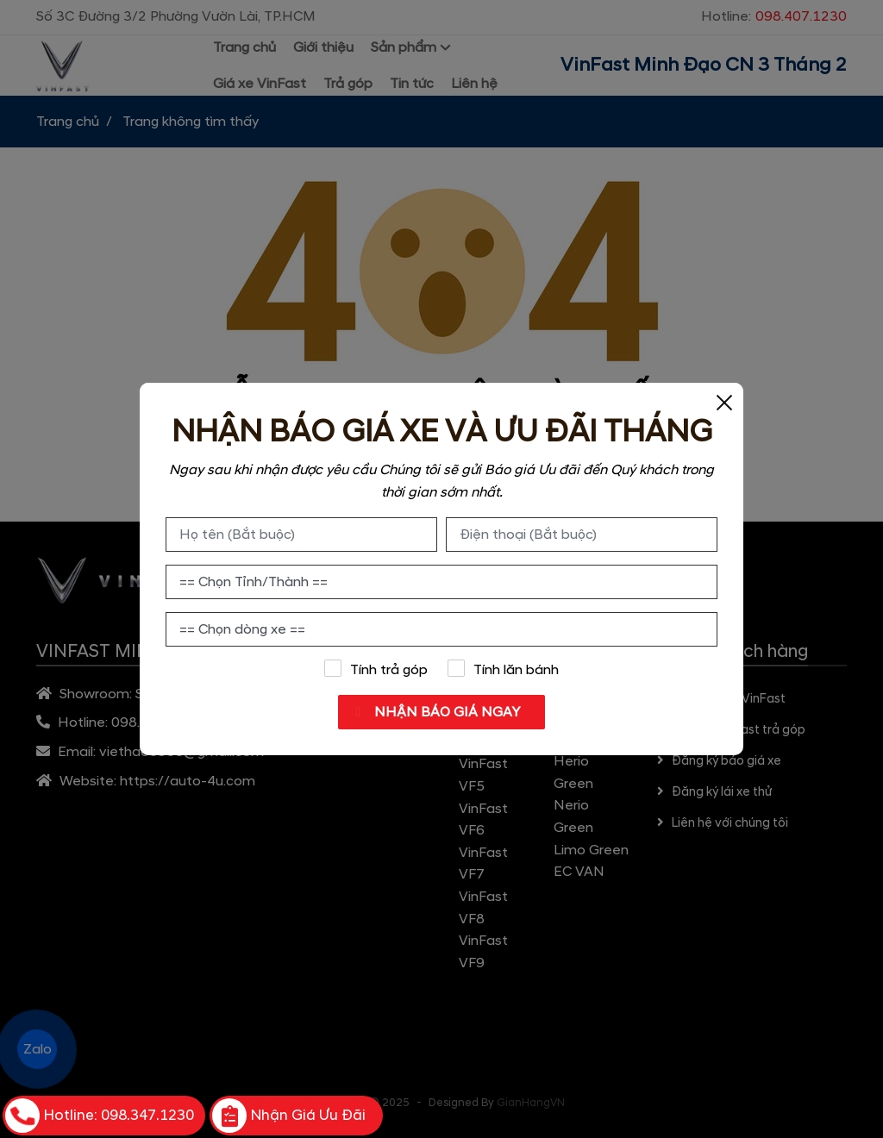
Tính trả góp (375, 669)
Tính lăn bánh (503, 669)
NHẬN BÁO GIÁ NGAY (445, 712)
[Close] (724, 402)
